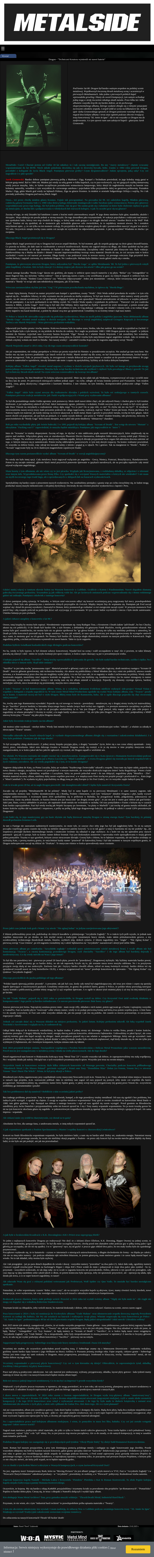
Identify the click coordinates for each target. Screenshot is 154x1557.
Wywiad (5, 56)
